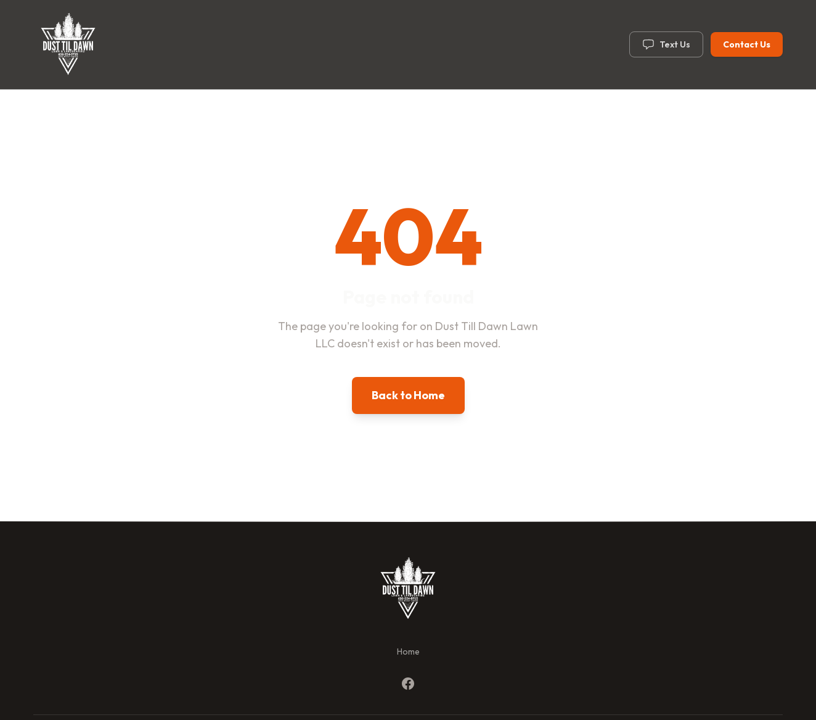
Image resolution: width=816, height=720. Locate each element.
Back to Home (408, 395)
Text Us (666, 44)
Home (408, 651)
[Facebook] (408, 683)
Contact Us (746, 44)
